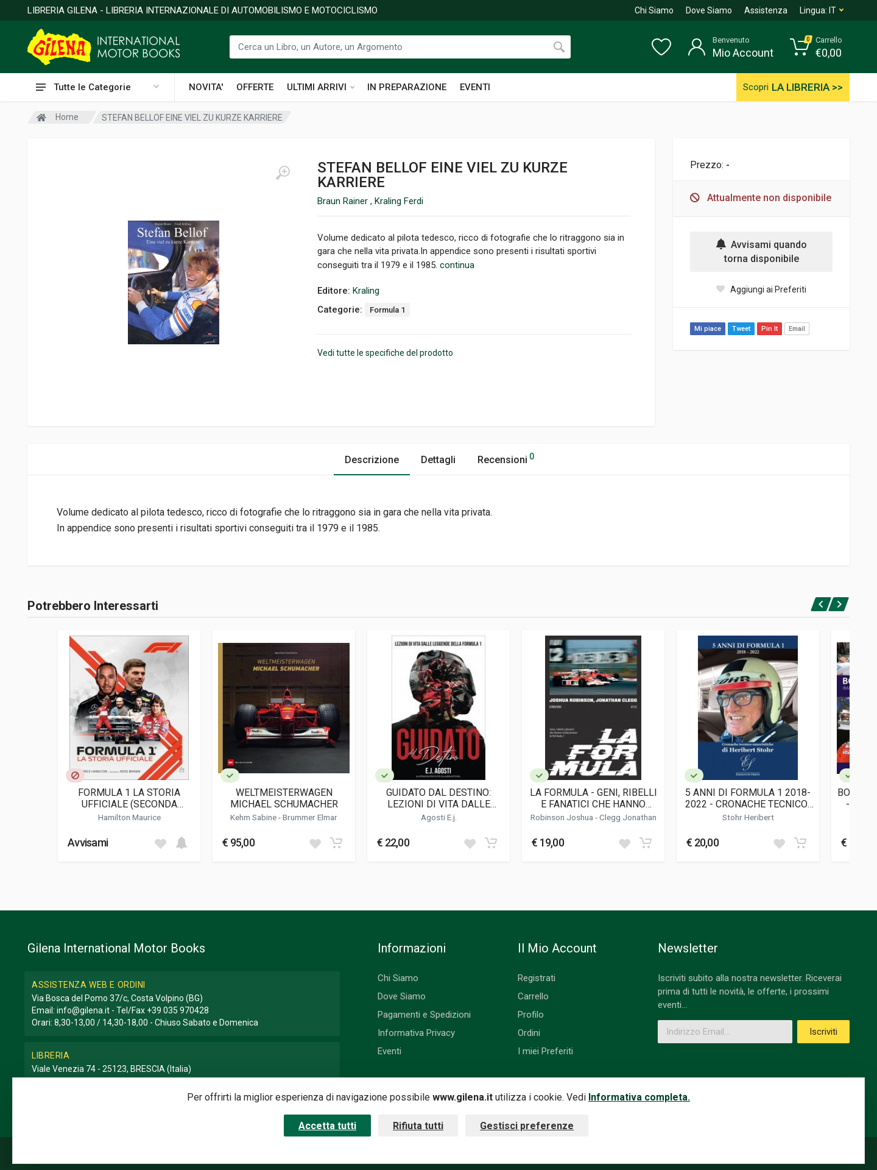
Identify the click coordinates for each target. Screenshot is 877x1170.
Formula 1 (387, 309)
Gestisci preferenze (527, 1126)
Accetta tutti (327, 1126)
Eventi (389, 1051)
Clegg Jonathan (628, 817)
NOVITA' (206, 87)
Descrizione (372, 460)
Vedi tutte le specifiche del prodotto (385, 353)
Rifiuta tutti (418, 1126)
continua (457, 265)
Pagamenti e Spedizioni (424, 1014)
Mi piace (707, 329)
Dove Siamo (709, 10)
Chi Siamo (654, 10)
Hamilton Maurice (129, 817)
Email (797, 329)
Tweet (741, 329)
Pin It (769, 329)
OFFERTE (254, 87)
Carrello (533, 996)
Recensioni (505, 458)
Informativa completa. (639, 1097)
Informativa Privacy (416, 1032)
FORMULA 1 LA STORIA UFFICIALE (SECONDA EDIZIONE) (129, 798)
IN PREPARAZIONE (406, 87)
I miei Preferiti (545, 1051)
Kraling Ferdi (399, 201)
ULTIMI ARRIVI (320, 87)
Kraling (366, 290)
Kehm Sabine (254, 817)
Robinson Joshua (562, 817)
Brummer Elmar (310, 817)
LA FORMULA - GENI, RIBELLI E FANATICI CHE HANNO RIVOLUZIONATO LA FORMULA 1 (593, 798)
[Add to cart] (181, 843)
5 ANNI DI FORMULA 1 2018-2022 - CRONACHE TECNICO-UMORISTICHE (748, 798)
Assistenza (765, 10)
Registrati (536, 978)
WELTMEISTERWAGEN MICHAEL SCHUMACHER (284, 798)
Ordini (529, 1032)
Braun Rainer (343, 201)
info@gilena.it (83, 1010)
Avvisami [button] (88, 842)
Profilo (531, 1014)
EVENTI (475, 87)
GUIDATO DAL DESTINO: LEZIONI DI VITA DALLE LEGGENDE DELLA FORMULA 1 (439, 798)
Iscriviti (823, 1031)
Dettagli (438, 460)
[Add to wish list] (160, 842)
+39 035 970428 (178, 1010)
